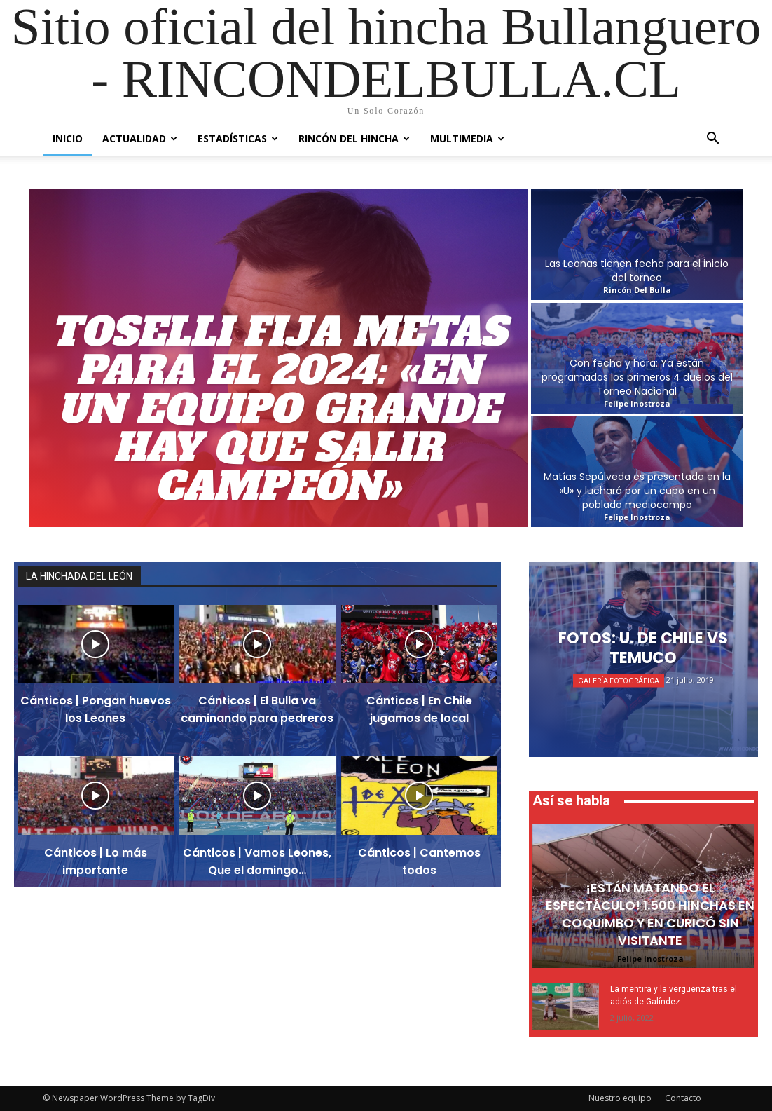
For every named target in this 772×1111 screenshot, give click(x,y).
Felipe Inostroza (650, 958)
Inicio (68, 138)
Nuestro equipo (620, 1098)
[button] (712, 139)
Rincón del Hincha (354, 138)
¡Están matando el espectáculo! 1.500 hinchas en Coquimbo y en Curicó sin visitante (650, 914)
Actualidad (139, 138)
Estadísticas (238, 138)
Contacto (683, 1098)
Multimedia (467, 138)
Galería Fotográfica (618, 681)
